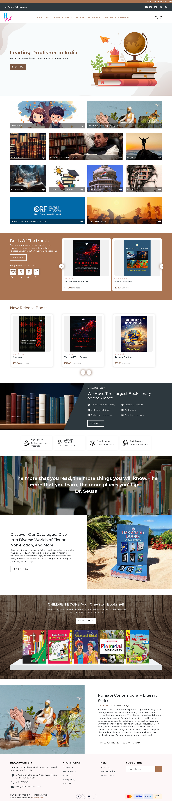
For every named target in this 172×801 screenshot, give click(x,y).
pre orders (94, 17)
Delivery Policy (108, 771)
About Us (67, 775)
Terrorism (68, 278)
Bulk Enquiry (107, 775)
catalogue (124, 17)
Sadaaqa (17, 357)
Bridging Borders (123, 357)
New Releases (43, 17)
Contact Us (68, 767)
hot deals (80, 17)
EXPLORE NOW (20, 569)
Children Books (122, 278)
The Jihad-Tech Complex (76, 281)
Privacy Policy (69, 779)
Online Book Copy (96, 388)
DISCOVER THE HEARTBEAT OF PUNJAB (120, 743)
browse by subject (62, 17)
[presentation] (61, 266)
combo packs (109, 17)
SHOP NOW (18, 67)
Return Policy (69, 771)
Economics (120, 354)
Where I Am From (123, 281)
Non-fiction (19, 354)
